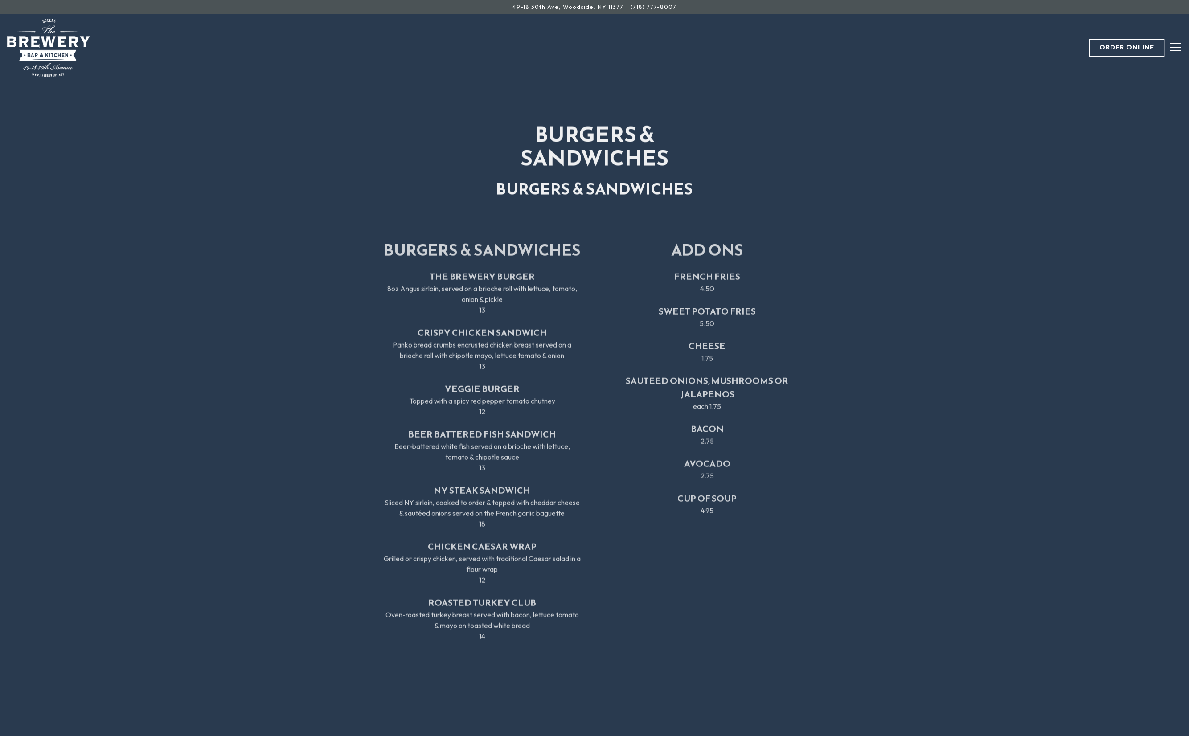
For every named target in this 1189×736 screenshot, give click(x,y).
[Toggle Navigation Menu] (1176, 47)
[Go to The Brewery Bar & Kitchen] (567, 7)
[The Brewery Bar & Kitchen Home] (48, 47)
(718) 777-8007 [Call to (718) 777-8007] (653, 6)
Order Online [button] (1126, 47)
